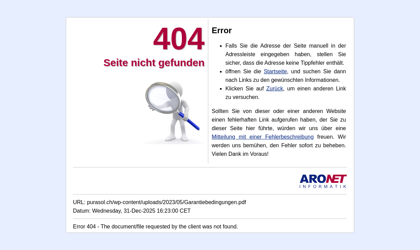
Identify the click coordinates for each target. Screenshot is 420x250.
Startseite (275, 71)
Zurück (274, 88)
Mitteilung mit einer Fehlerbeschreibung (263, 137)
